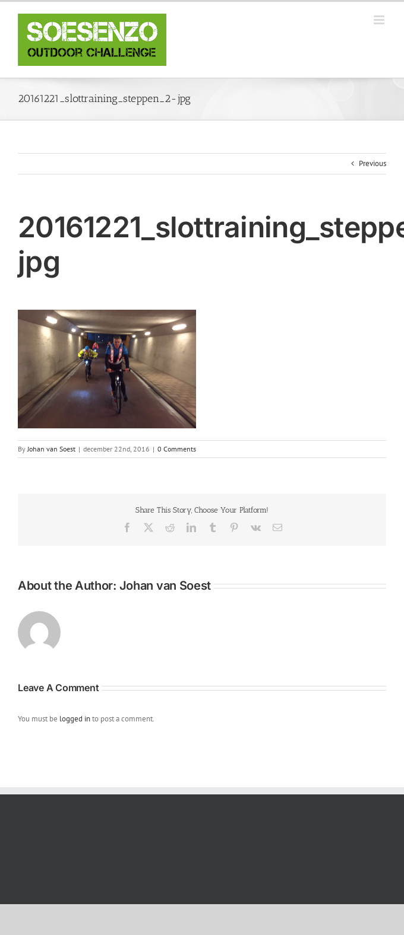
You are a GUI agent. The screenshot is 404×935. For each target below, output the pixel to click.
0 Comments (176, 448)
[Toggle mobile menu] (380, 20)
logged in (74, 719)
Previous (372, 163)
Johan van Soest (51, 448)
